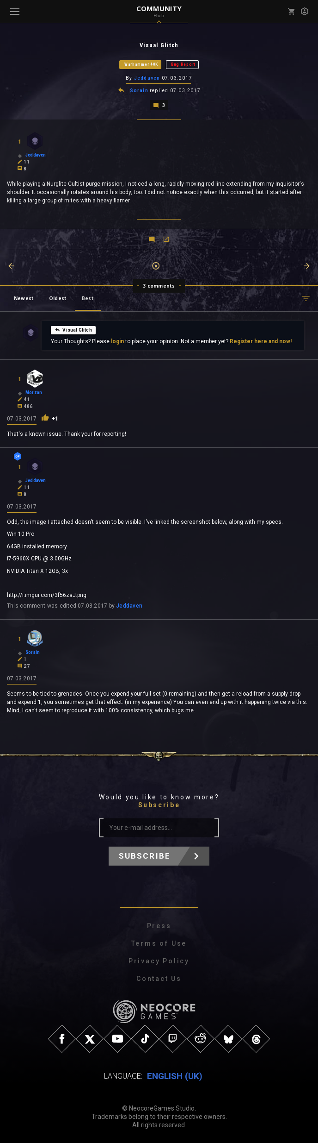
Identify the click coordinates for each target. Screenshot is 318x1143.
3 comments (159, 286)
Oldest (58, 298)
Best (88, 298)
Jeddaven (147, 78)
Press (159, 925)
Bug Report (183, 64)
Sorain (139, 90)
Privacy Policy (159, 961)
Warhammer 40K (141, 64)
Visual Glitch (73, 330)
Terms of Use (159, 943)
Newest (24, 298)
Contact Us (159, 978)
